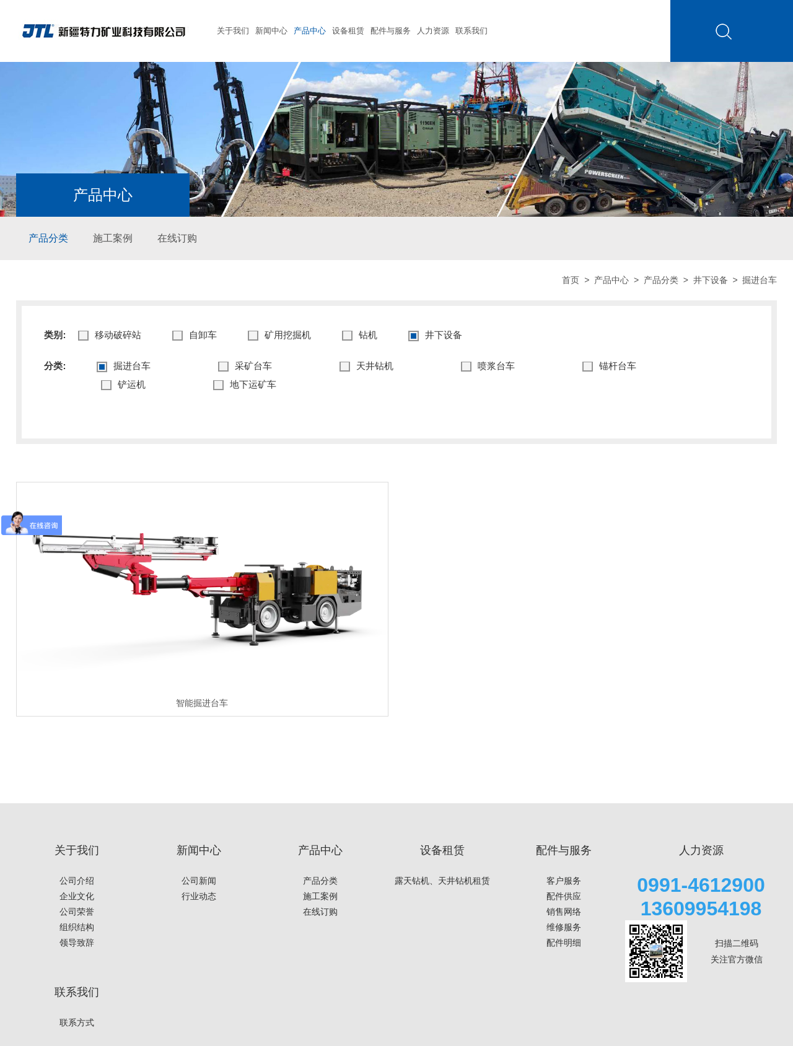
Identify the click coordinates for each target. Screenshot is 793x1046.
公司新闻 (199, 881)
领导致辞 (76, 943)
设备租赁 (348, 30)
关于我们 (233, 30)
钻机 (359, 335)
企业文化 (76, 896)
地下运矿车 (244, 385)
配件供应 (563, 896)
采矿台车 (245, 366)
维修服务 (563, 927)
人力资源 (433, 30)
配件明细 (563, 943)
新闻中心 (271, 30)
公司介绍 (76, 881)
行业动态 (199, 896)
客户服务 (563, 881)
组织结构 (76, 927)
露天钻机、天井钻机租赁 (442, 881)
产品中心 (310, 30)
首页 (570, 280)
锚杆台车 (609, 366)
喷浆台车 (488, 366)
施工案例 (113, 238)
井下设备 (710, 280)
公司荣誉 (76, 912)
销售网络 (563, 912)
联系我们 (471, 30)
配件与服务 (390, 30)
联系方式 (76, 1022)
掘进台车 (124, 366)
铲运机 (123, 385)
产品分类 (48, 238)
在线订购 (177, 238)
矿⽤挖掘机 (279, 335)
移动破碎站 (109, 335)
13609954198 (701, 908)
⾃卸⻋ (194, 335)
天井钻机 (366, 366)
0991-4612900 (701, 885)
